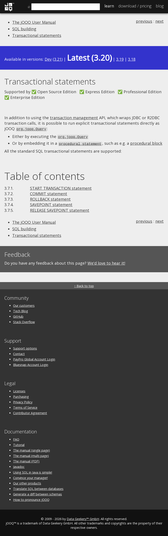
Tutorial (18, 444)
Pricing (134, 6)
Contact (19, 353)
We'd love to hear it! (106, 262)
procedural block (146, 142)
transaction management (74, 117)
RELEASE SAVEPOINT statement (59, 209)
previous (144, 21)
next (159, 21)
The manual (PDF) (26, 460)
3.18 (131, 59)
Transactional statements (36, 35)
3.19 (120, 59)
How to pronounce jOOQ (31, 499)
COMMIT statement (48, 192)
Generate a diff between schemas (37, 493)
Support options (25, 347)
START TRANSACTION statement (61, 187)
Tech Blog (20, 310)
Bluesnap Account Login (30, 364)
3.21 (57, 59)
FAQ (16, 438)
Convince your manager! (30, 477)
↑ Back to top (84, 285)
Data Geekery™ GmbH (83, 518)
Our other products (27, 482)
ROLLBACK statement (50, 198)
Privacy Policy (22, 401)
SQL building (24, 28)
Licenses (19, 390)
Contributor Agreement (30, 412)
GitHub (18, 316)
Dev (48, 59)
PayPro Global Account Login (34, 358)
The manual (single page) (31, 449)
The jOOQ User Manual (34, 22)
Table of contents (44, 175)
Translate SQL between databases (38, 488)
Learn (109, 6)
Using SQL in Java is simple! (32, 471)
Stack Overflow (24, 321)
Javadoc (18, 466)
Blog (160, 6)
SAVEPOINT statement (51, 203)
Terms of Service (25, 407)
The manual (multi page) (31, 455)
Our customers (24, 304)
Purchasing (21, 395)
